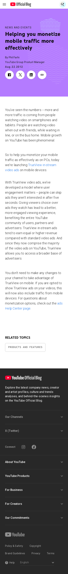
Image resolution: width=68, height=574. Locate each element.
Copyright (35, 545)
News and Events (18, 27)
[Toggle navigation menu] (4, 4)
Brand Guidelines (15, 553)
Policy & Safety (14, 545)
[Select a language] (37, 562)
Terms (50, 553)
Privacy (36, 553)
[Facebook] (34, 447)
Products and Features (25, 347)
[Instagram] (23, 447)
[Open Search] (62, 4)
